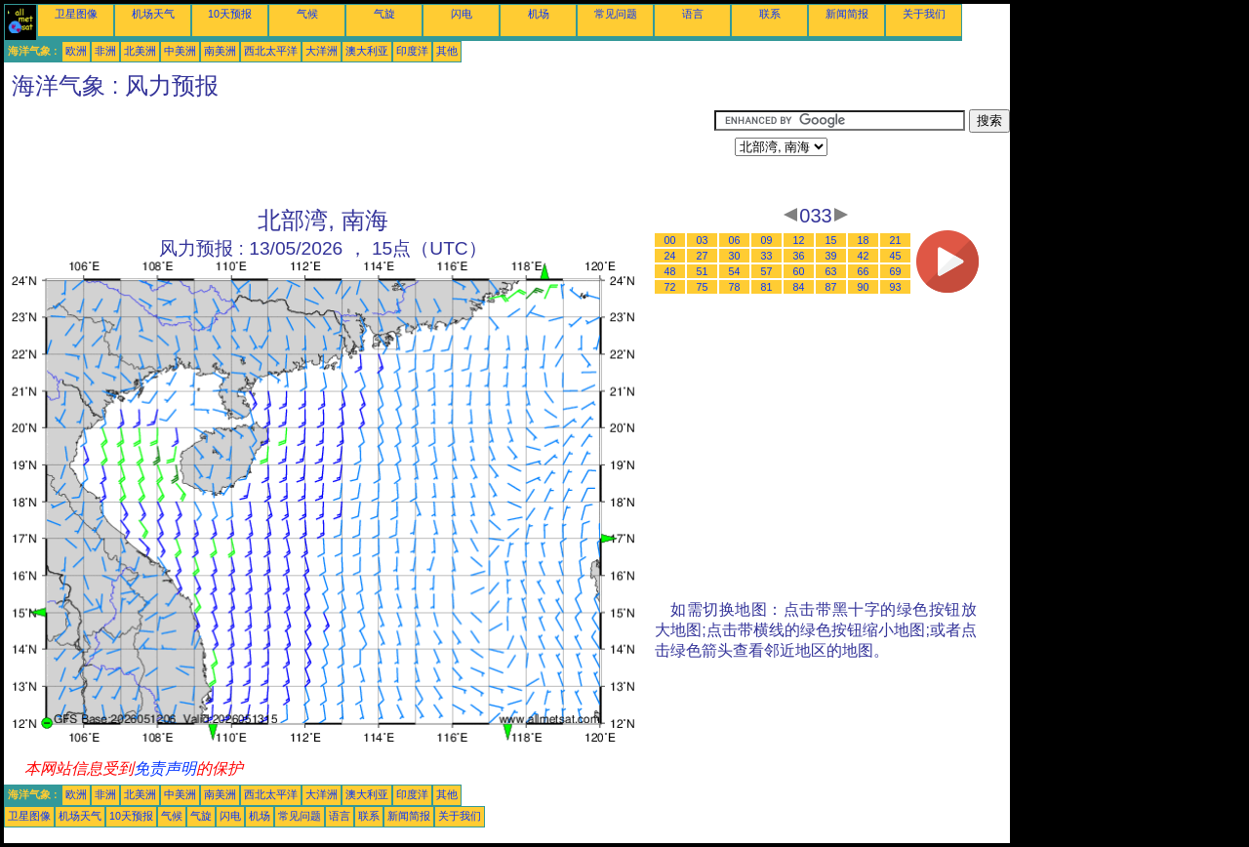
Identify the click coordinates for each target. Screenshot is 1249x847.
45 (896, 256)
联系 (770, 14)
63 (831, 271)
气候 (307, 14)
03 (702, 240)
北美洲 (140, 51)
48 (670, 271)
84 (799, 287)
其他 (447, 51)
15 (831, 240)
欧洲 (76, 51)
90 (863, 287)
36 (799, 256)
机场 (538, 14)
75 (702, 287)
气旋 (384, 14)
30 (735, 256)
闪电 (461, 14)
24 (670, 256)
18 (863, 240)
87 (831, 287)
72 (670, 287)
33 (767, 256)
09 (767, 240)
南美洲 (220, 51)
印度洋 (412, 51)
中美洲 (180, 51)
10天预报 (230, 14)
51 (702, 271)
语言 (693, 14)
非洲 (105, 51)
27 (702, 256)
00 (670, 240)
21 (896, 240)
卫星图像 (76, 14)
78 (735, 287)
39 (831, 256)
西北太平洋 (271, 51)
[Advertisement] (359, 153)
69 (896, 271)
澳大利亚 (366, 51)
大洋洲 (321, 51)
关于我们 (924, 14)
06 (735, 240)
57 (767, 271)
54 (735, 271)
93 (896, 287)
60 (799, 271)
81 (767, 287)
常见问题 (615, 14)
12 (799, 240)
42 (863, 256)
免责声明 (165, 768)
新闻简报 (847, 14)
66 (863, 271)
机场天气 (153, 14)
